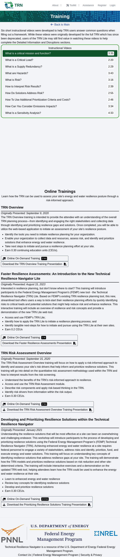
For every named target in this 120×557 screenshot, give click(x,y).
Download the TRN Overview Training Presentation (34, 264)
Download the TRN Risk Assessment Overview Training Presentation (47, 409)
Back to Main (60, 24)
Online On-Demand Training (24, 258)
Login (112, 5)
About (57, 5)
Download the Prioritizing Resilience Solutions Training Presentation (46, 504)
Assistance (88, 5)
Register (102, 5)
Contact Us (24, 555)
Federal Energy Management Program (55, 555)
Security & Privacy (91, 555)
